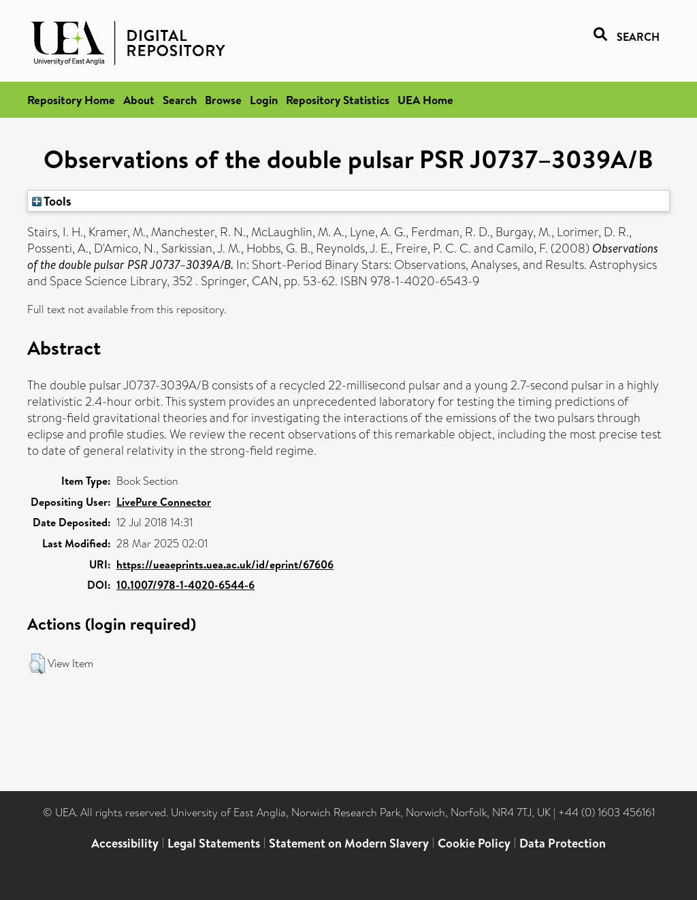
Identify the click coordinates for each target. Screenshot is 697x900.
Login (264, 100)
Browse (223, 100)
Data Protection (562, 843)
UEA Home (425, 100)
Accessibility (125, 843)
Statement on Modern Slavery (349, 843)
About (139, 100)
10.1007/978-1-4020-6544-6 (185, 584)
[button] (37, 664)
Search (180, 100)
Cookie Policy (474, 843)
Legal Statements (213, 843)
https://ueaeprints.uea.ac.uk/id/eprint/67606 (225, 564)
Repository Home (71, 100)
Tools (51, 201)
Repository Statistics (337, 100)
